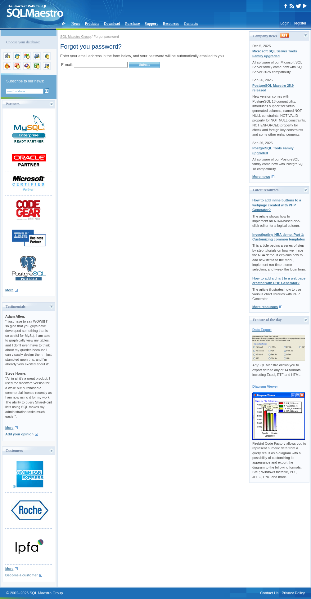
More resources (265, 307)
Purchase (132, 23)
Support (151, 23)
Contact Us (269, 593)
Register (299, 23)
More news (261, 176)
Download (112, 23)
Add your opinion (19, 434)
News (75, 23)
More (9, 290)
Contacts (191, 23)
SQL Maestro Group (75, 36)
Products (92, 23)
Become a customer (21, 575)
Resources (171, 23)
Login (284, 23)
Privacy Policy (293, 593)
